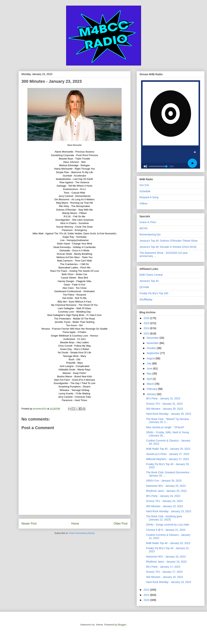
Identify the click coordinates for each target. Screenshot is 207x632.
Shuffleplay (146, 299)
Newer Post (29, 523)
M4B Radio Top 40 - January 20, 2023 (168, 543)
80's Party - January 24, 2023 (163, 495)
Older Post (121, 523)
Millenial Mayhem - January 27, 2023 (167, 459)
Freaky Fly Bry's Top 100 (154, 293)
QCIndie (144, 287)
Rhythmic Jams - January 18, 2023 (166, 561)
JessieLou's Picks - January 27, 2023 (167, 454)
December (153, 337)
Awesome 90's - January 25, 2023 (165, 485)
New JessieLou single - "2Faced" (165, 427)
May (149, 373)
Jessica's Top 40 (149, 280)
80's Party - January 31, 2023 (163, 398)
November (153, 343)
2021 (146, 594)
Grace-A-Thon (148, 222)
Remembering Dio (150, 234)
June (150, 368)
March (151, 383)
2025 (146, 323)
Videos (144, 203)
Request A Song (149, 197)
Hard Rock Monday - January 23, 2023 (168, 511)
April (150, 378)
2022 (146, 589)
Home (75, 523)
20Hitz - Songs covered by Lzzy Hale (167, 524)
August (151, 358)
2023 (146, 333)
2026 (146, 318)
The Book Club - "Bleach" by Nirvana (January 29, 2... (167, 421)
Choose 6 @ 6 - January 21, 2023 (165, 529)
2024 (146, 328)
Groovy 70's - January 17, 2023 (164, 571)
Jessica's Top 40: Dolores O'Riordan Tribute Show (169, 240)
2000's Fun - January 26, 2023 (163, 480)
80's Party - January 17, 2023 (163, 566)
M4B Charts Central (151, 274)
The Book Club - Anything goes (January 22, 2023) (164, 518)
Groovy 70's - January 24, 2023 (164, 500)
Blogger (122, 624)
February (152, 388)
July (149, 363)
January (152, 394)
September (153, 353)
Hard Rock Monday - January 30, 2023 (168, 413)
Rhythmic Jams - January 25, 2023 (166, 490)
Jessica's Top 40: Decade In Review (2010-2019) (168, 246)
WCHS (144, 228)
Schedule (145, 191)
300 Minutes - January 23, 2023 (164, 506)
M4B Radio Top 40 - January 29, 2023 (168, 448)
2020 (146, 600)
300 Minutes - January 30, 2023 (164, 408)
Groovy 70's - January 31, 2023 (164, 403)
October (152, 348)
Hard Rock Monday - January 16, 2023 (168, 582)
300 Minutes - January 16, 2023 (164, 576)
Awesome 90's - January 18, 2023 (165, 556)
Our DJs (144, 185)
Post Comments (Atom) (82, 533)
